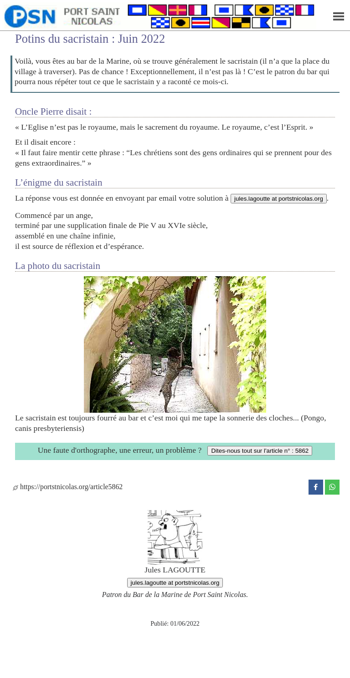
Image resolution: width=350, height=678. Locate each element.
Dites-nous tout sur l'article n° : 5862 (260, 450)
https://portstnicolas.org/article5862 (68, 487)
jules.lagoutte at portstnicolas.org (278, 198)
